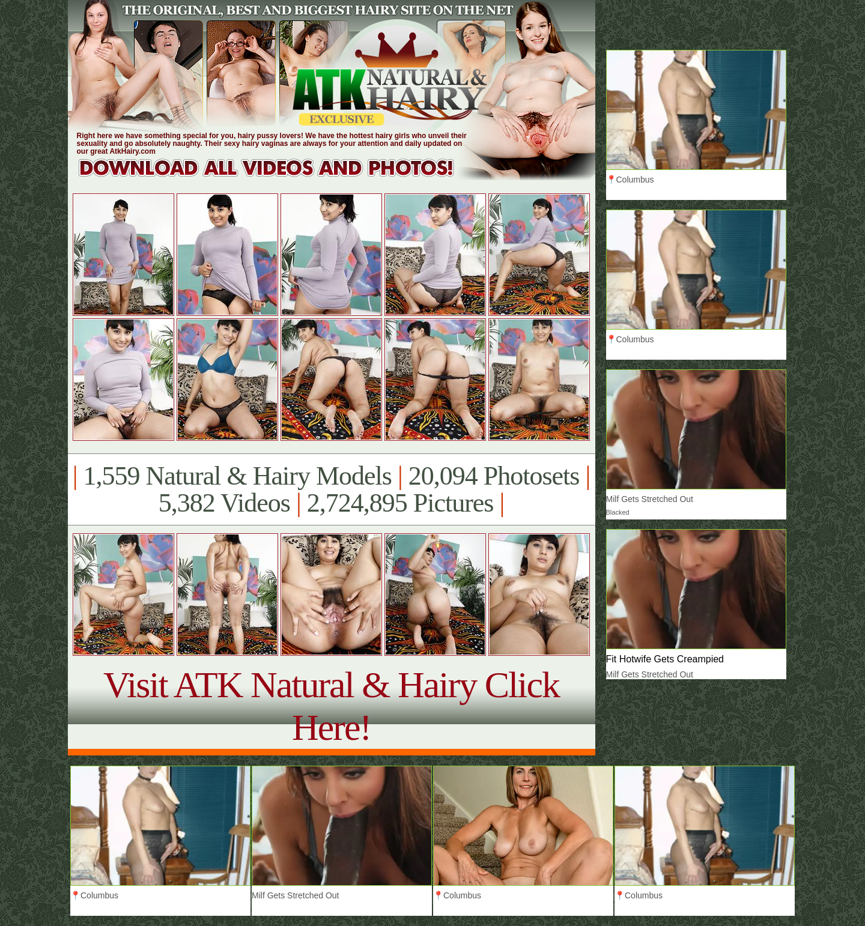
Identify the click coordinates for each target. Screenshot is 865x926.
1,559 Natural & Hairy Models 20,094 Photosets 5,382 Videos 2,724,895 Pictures (331, 489)
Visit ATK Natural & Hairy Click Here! (331, 706)
